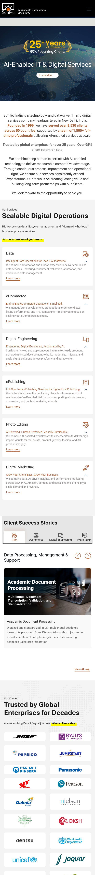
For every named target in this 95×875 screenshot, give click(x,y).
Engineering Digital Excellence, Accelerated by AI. (35, 346)
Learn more (13, 278)
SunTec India (16, 8)
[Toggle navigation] (89, 9)
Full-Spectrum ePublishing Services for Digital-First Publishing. (43, 389)
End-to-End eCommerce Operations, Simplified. (34, 303)
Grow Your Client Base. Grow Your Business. (32, 474)
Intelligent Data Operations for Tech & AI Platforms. (36, 261)
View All (82, 669)
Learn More (46, 75)
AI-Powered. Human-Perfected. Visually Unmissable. (37, 432)
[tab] (14, 537)
